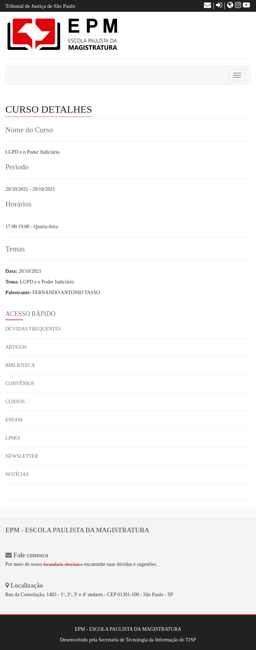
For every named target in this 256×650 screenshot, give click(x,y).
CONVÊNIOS (19, 383)
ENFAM (13, 420)
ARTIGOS (16, 347)
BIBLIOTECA (20, 365)
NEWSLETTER (21, 456)
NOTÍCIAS (17, 474)
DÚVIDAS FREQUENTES (33, 329)
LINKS (12, 438)
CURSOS (15, 401)
